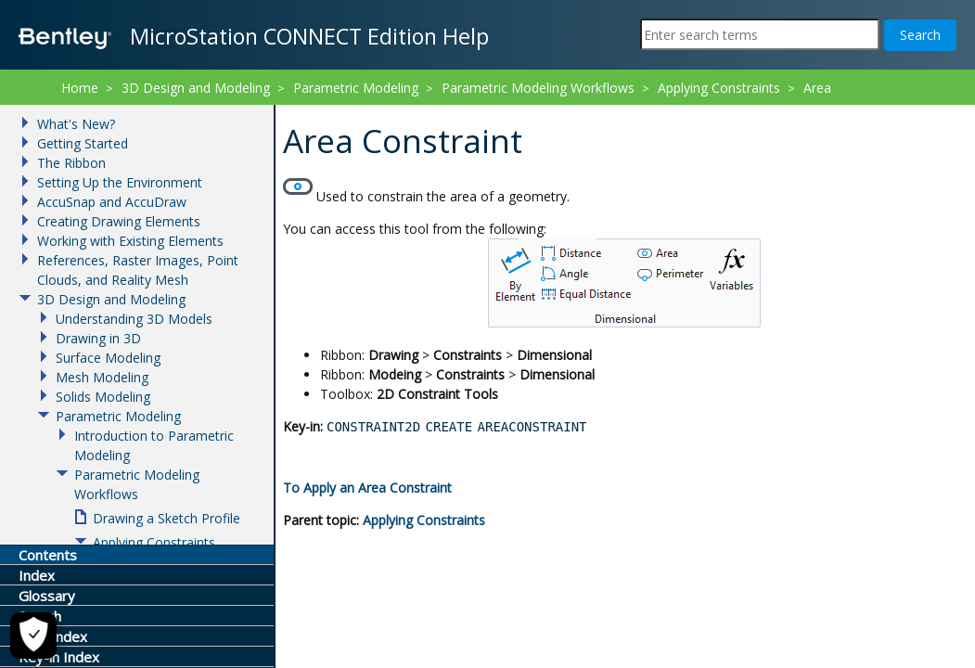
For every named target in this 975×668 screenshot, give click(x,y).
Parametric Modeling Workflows (538, 87)
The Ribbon (71, 163)
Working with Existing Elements (130, 241)
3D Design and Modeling (196, 87)
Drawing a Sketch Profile (166, 518)
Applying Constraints (424, 520)
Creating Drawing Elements (118, 221)
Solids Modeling (103, 396)
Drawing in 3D (98, 338)
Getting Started (82, 143)
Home (79, 87)
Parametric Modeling (355, 87)
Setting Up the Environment (119, 182)
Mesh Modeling (102, 377)
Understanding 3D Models (134, 319)
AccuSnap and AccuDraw (111, 202)
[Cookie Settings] (28, 635)
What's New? (76, 124)
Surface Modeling (108, 357)
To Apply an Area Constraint (367, 487)
